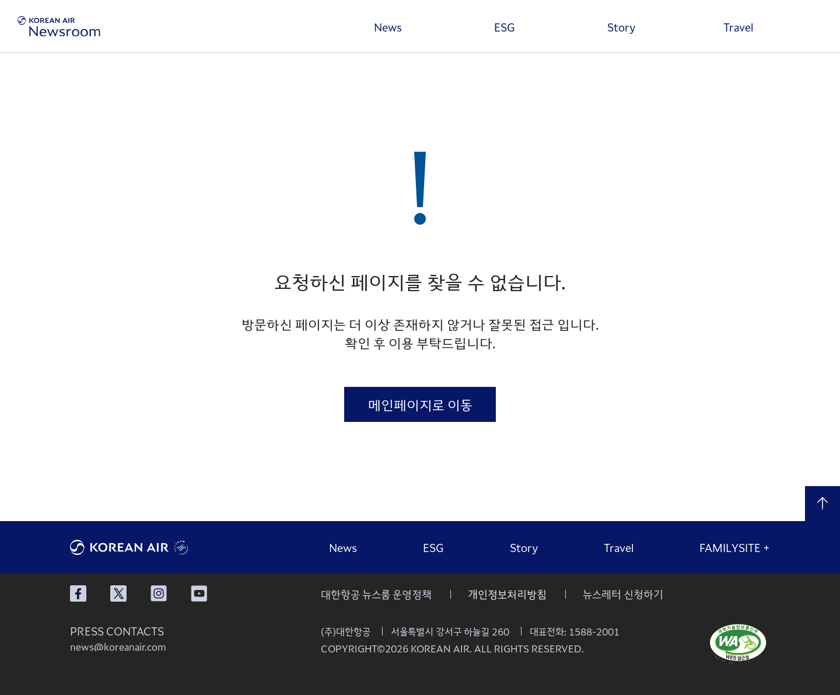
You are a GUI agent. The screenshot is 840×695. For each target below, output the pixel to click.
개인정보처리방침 (507, 594)
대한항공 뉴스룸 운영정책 (376, 594)
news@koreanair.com (118, 647)
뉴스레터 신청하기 (623, 594)
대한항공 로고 (157, 547)
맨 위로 (822, 503)
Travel (738, 26)
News (388, 26)
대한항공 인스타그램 (158, 593)
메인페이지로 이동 (420, 404)
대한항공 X (118, 593)
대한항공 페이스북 (78, 593)
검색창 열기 (814, 26)
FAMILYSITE (734, 547)
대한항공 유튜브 (199, 593)
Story (621, 26)
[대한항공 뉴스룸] (59, 26)
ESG (504, 26)
